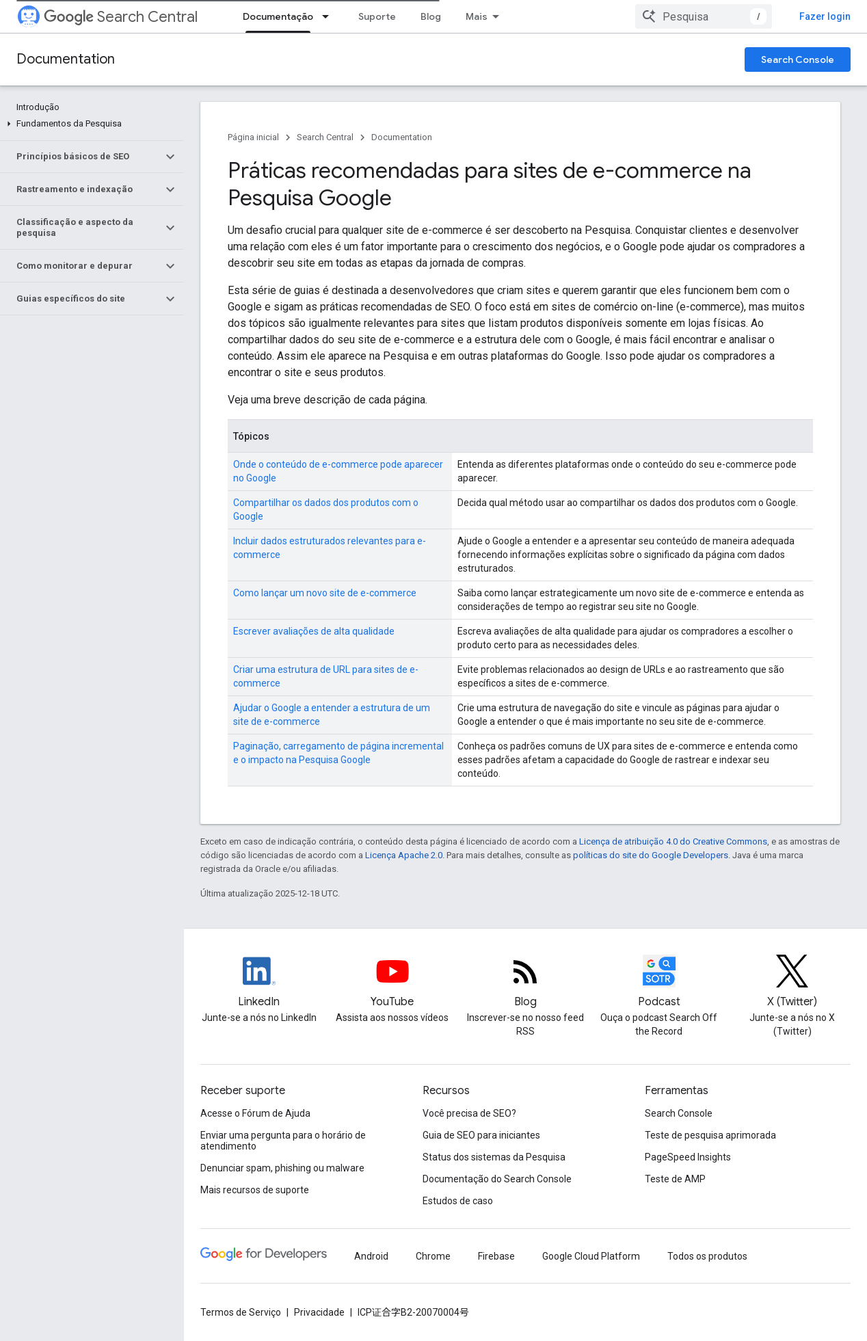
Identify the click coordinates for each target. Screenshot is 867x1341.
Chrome (433, 1256)
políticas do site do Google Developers (650, 855)
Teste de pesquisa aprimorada (710, 1135)
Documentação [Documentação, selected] (278, 16)
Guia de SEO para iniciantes (481, 1135)
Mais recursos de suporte (254, 1189)
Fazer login (825, 16)
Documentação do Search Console (497, 1178)
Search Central (121, 17)
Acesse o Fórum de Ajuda (255, 1113)
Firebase (496, 1256)
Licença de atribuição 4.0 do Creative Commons (673, 841)
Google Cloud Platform (591, 1256)
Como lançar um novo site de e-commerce (324, 592)
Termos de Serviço (240, 1312)
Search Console (797, 59)
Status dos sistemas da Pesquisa (494, 1157)
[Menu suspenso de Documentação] (329, 16)
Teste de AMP (675, 1178)
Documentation (65, 59)
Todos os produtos (707, 1256)
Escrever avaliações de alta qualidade (314, 631)
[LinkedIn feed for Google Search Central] (258, 983)
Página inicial (253, 137)
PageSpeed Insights (688, 1157)
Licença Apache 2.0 (403, 855)
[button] (89, 124)
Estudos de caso (458, 1200)
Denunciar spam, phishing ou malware (282, 1168)
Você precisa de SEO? (469, 1113)
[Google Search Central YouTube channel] (392, 983)
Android (371, 1256)
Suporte (377, 16)
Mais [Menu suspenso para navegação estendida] (477, 16)
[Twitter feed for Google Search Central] (792, 983)
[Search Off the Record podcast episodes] (658, 983)
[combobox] (703, 16)
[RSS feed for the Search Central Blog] (525, 983)
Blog (431, 16)
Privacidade (319, 1312)
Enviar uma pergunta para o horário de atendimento (283, 1141)
